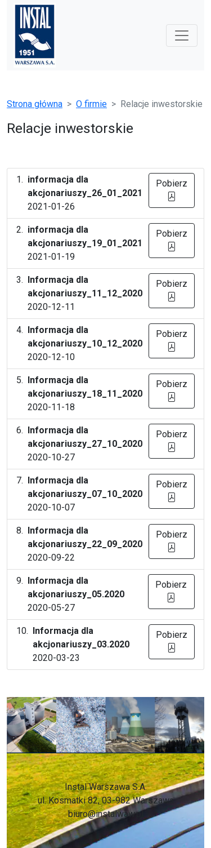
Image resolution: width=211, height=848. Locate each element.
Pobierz (171, 190)
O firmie (91, 104)
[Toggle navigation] (181, 35)
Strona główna (34, 104)
